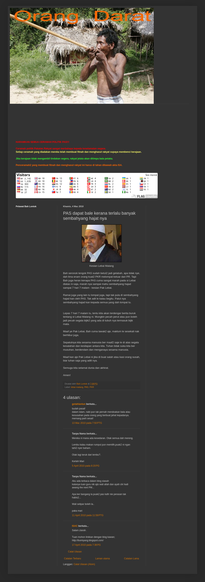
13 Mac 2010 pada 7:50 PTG (87, 423)
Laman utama (102, 558)
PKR (91, 387)
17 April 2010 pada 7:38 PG (86, 545)
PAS (86, 387)
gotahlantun (79, 404)
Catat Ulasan (75, 551)
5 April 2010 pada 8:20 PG (85, 465)
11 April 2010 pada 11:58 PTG (87, 515)
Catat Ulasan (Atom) (84, 564)
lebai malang (77, 387)
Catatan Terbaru (72, 558)
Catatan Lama (131, 558)
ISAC (75, 526)
